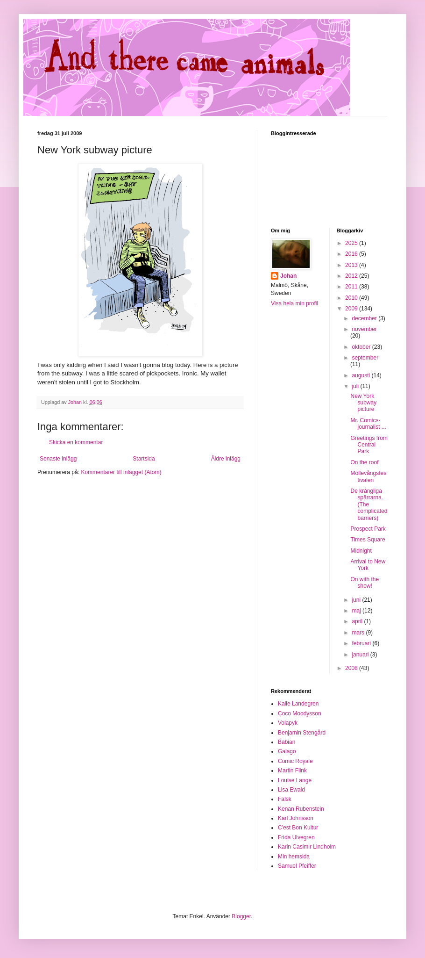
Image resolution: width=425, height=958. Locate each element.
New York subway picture (363, 403)
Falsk (284, 799)
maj (357, 610)
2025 (352, 243)
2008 (352, 668)
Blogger (241, 916)
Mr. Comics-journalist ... (368, 423)
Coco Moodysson (299, 713)
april (358, 621)
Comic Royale (295, 761)
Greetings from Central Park (368, 445)
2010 (352, 298)
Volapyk (288, 723)
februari (362, 643)
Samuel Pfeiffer (297, 866)
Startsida (144, 458)
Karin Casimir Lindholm (307, 846)
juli (356, 386)
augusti (361, 375)
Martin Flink (292, 770)
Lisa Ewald (291, 789)
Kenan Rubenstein (301, 809)
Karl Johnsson (295, 818)
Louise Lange (295, 780)
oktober (362, 347)
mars (359, 632)
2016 (352, 254)
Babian (286, 742)
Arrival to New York (367, 564)
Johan (288, 276)
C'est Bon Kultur (298, 827)
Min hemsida (294, 856)
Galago (287, 751)
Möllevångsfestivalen (368, 476)
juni (357, 600)
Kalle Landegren (298, 703)
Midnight (360, 550)
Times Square (367, 539)
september (365, 357)
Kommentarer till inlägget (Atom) (121, 472)
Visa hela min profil (294, 303)
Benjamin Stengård (302, 732)
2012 (352, 276)
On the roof (364, 462)
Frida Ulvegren (296, 837)
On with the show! (364, 582)
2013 (352, 265)
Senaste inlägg (58, 458)
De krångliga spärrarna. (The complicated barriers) (368, 504)
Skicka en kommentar (76, 442)
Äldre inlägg (226, 458)
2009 (352, 308)
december (365, 318)
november (364, 329)
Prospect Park (367, 529)
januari (361, 654)
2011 (352, 286)
